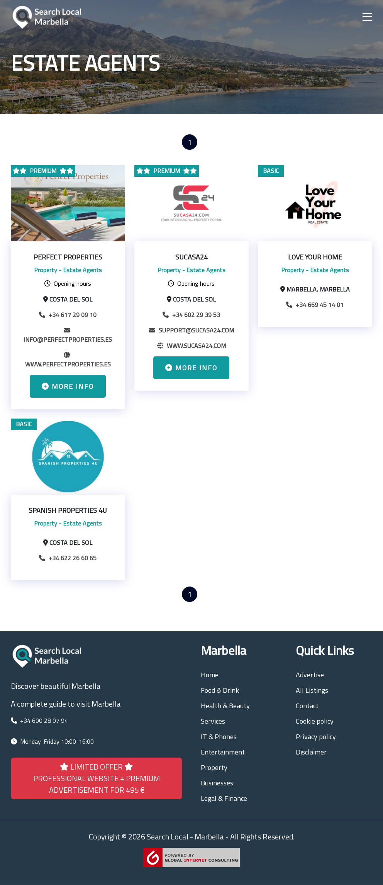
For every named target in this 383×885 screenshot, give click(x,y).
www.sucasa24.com (191, 345)
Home (210, 675)
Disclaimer (311, 752)
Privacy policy (316, 736)
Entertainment (223, 752)
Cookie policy (315, 721)
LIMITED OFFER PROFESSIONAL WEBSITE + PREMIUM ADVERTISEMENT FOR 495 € (96, 778)
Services (213, 721)
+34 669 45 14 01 (315, 304)
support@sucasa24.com (191, 330)
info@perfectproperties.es (68, 335)
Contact (307, 705)
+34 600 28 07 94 (44, 720)
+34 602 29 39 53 (191, 314)
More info (68, 386)
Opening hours (67, 283)
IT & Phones (219, 736)
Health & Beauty (225, 705)
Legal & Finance (224, 798)
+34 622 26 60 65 (68, 558)
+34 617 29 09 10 (68, 314)
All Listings (312, 690)
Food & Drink (220, 690)
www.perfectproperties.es (68, 359)
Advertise (310, 675)
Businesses (217, 783)
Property (214, 767)
